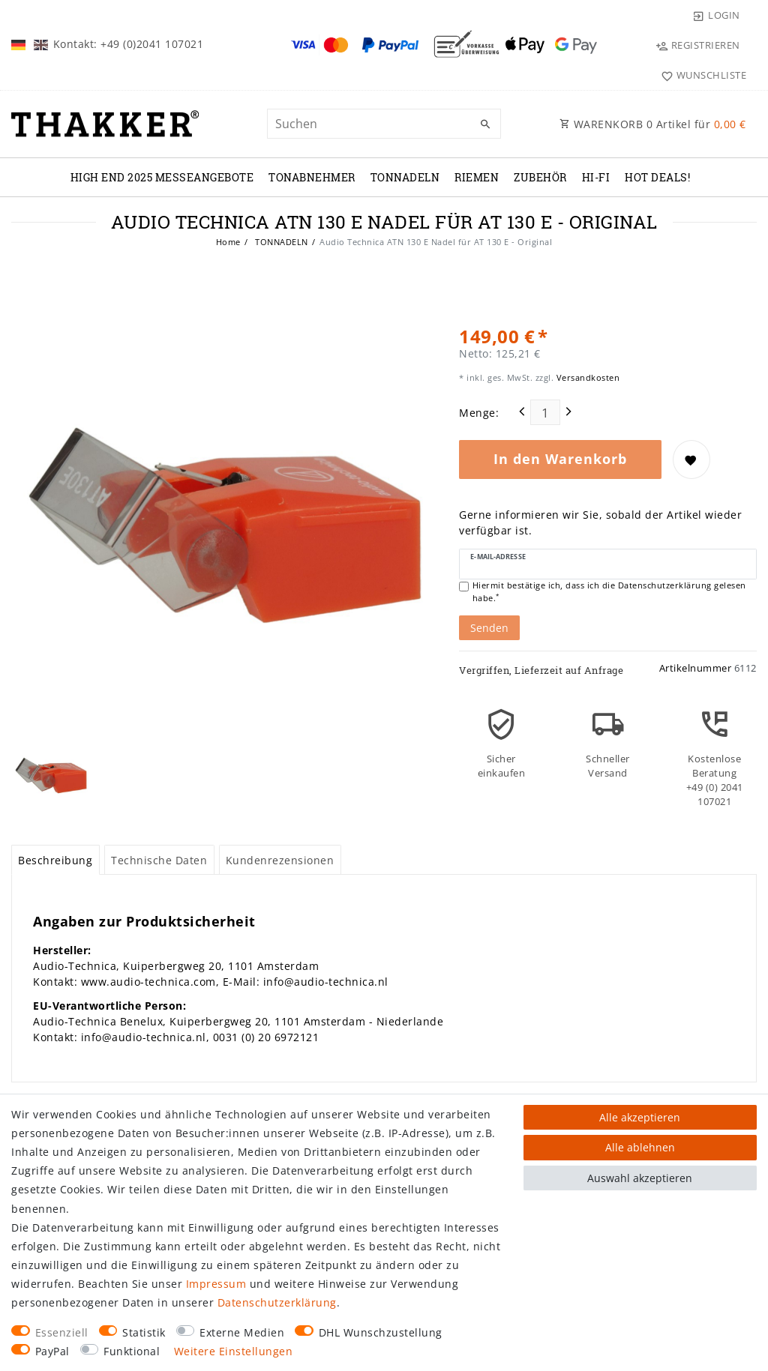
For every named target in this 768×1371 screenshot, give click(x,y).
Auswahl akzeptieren (639, 1178)
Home (228, 241)
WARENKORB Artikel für (653, 124)
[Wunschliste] (700, 75)
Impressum (216, 1284)
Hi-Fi (596, 177)
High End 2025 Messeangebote (162, 177)
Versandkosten (587, 377)
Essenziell (61, 1332)
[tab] (55, 860)
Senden (489, 628)
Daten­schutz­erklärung (277, 1302)
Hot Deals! (657, 177)
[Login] (716, 15)
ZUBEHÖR (540, 177)
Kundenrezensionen (280, 860)
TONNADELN (405, 177)
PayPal (52, 1351)
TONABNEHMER (312, 177)
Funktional (132, 1351)
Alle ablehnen (640, 1147)
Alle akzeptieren (639, 1117)
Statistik (144, 1332)
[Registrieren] (697, 45)
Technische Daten (159, 860)
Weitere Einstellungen (233, 1351)
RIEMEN (476, 177)
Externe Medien (242, 1332)
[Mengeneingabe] (545, 412)
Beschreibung (55, 860)
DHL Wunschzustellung (380, 1332)
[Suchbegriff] (383, 124)
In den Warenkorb (560, 459)
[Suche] (486, 124)
